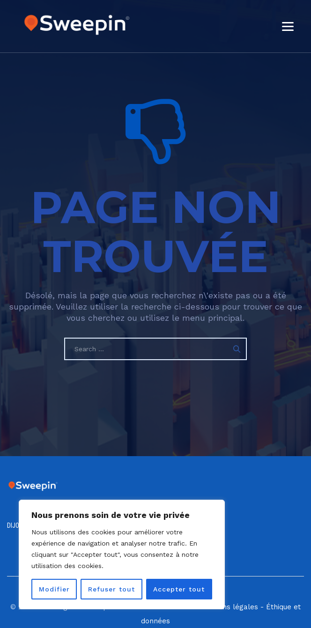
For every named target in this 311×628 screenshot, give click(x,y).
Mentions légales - (232, 607)
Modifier (54, 589)
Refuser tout (111, 589)
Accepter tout (179, 589)
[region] (122, 554)
